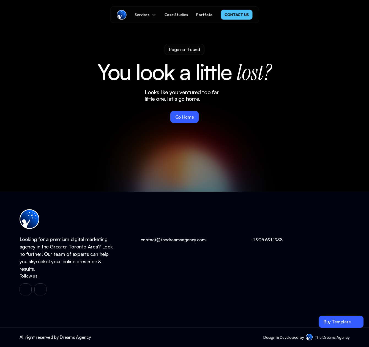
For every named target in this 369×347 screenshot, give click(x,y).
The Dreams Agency (332, 337)
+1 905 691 (262, 239)
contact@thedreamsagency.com (173, 239)
